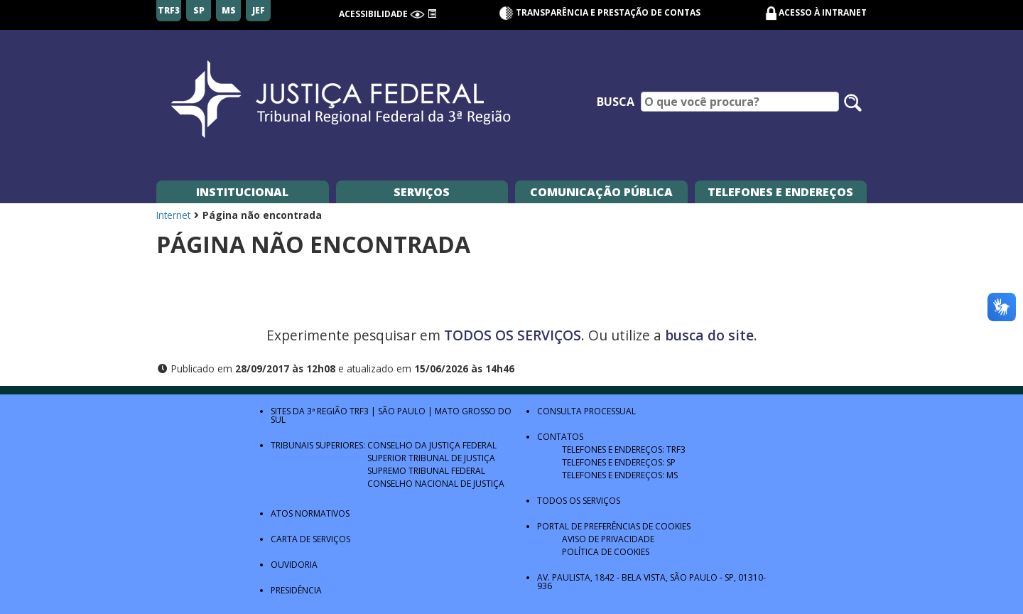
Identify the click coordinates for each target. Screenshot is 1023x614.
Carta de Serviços (310, 539)
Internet (173, 215)
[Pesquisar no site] (853, 102)
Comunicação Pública (601, 192)
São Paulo (402, 411)
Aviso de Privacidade (608, 539)
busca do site (709, 335)
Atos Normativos (310, 513)
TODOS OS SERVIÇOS (512, 335)
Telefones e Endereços (780, 192)
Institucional (242, 192)
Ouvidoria (294, 565)
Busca (615, 101)
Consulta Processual (586, 411)
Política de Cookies (605, 552)
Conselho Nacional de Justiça (435, 484)
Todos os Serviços (578, 501)
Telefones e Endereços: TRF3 (624, 449)
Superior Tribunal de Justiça (431, 458)
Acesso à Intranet (823, 12)
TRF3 (359, 411)
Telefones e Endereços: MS (620, 475)
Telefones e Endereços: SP (619, 462)
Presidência (296, 590)
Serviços (422, 192)
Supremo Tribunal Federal (426, 471)
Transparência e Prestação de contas (599, 12)
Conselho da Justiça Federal (432, 445)
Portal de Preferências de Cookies (614, 526)
